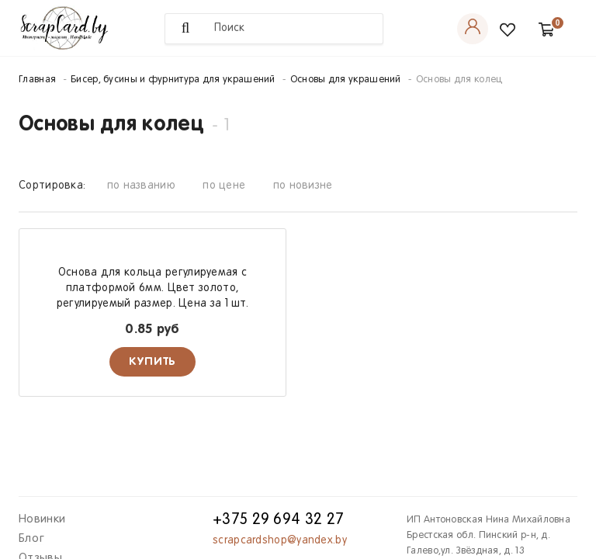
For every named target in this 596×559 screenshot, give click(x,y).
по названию (141, 186)
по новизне (303, 186)
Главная (37, 80)
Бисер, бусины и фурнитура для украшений (173, 80)
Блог (31, 538)
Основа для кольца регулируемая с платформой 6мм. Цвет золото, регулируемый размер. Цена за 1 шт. (152, 288)
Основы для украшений (345, 80)
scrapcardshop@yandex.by (280, 541)
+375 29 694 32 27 (278, 520)
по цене (224, 186)
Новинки (42, 519)
